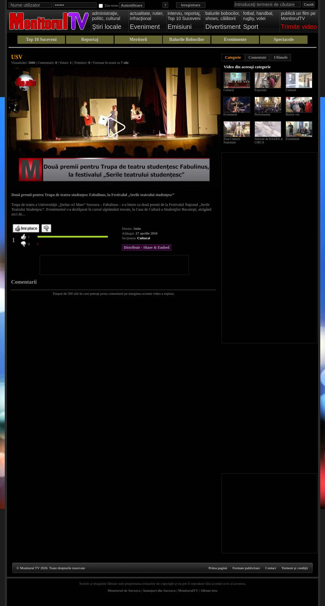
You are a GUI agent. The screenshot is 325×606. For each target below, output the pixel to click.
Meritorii (138, 39)
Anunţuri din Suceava (159, 590)
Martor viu (292, 114)
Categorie (233, 57)
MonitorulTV (188, 590)
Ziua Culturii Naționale (231, 140)
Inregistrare (191, 5)
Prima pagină (218, 568)
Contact (270, 568)
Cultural (143, 238)
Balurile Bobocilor (186, 39)
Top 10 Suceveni (41, 39)
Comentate (257, 57)
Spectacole (284, 39)
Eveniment (230, 114)
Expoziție (261, 90)
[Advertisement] (114, 264)
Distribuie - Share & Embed (146, 247)
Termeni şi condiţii (295, 568)
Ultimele (281, 57)
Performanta (262, 114)
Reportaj (89, 39)
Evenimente (235, 39)
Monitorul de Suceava (124, 590)
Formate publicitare (246, 568)
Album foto (209, 590)
